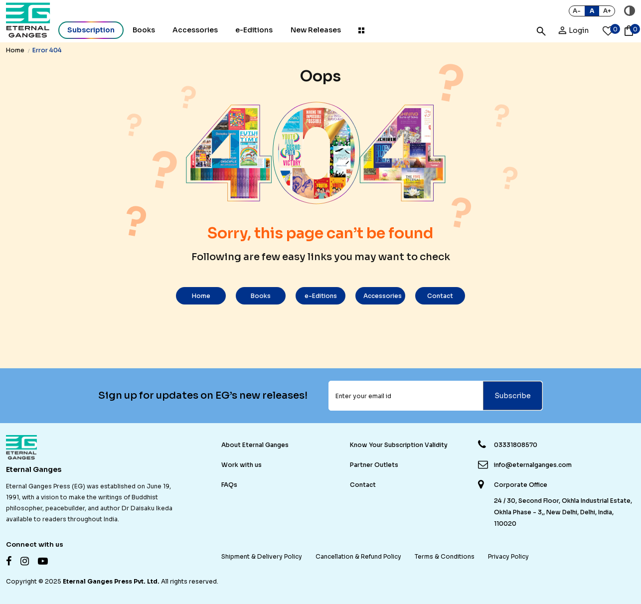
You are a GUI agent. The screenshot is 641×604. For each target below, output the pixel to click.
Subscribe (512, 395)
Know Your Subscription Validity (399, 445)
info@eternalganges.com (533, 464)
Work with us (241, 464)
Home (15, 50)
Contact (440, 296)
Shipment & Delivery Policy (261, 556)
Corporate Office (520, 485)
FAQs (229, 484)
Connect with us (34, 544)
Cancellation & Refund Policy (358, 556)
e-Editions (254, 29)
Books (144, 29)
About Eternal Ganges (255, 445)
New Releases (316, 29)
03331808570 (515, 445)
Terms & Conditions (445, 556)
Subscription (91, 29)
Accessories (382, 296)
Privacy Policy (508, 556)
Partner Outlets (374, 464)
